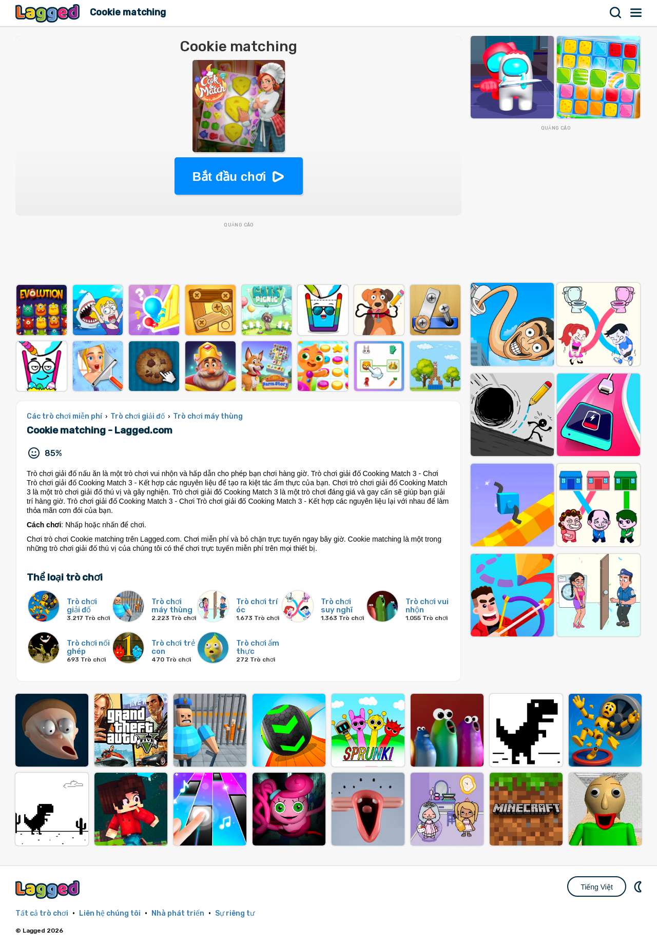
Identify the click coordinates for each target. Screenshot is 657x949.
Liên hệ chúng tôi (110, 913)
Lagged (48, 13)
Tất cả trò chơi (41, 913)
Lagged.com (48, 889)
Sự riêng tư (235, 913)
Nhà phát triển (177, 913)
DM (639, 886)
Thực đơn (636, 13)
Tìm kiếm (616, 13)
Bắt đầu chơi (229, 176)
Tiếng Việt (597, 887)
